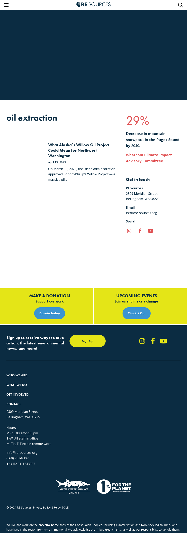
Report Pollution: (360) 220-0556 (139, 358)
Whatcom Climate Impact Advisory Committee (149, 157)
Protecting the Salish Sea (74, 351)
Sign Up (87, 311)
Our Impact (13, 358)
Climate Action (67, 358)
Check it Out (136, 283)
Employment (14, 372)
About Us (12, 351)
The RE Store (66, 380)
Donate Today (49, 283)
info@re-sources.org (22, 443)
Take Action (125, 351)
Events (122, 372)
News (121, 365)
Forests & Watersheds (72, 372)
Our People (13, 365)
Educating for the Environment (77, 365)
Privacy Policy (42, 507)
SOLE (64, 507)
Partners (11, 380)
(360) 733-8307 (17, 448)
